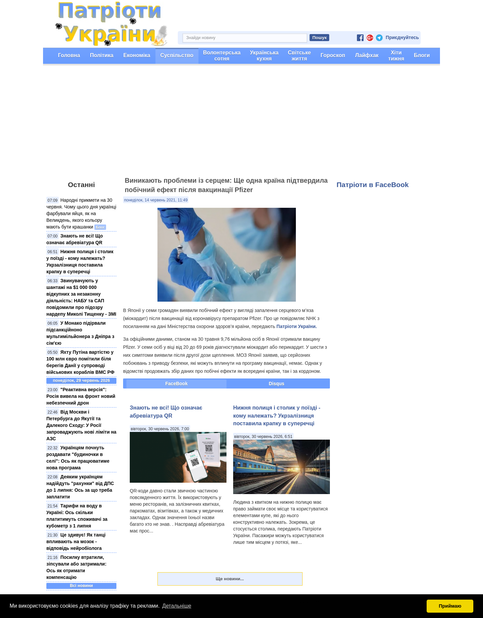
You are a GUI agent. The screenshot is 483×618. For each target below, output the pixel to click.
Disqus (277, 383)
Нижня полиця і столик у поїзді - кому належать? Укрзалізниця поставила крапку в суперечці (276, 415)
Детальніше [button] (176, 606)
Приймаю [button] (450, 606)
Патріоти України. (297, 326)
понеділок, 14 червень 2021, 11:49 (155, 200)
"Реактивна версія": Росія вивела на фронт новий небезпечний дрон (80, 396)
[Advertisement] (241, 124)
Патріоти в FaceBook (373, 184)
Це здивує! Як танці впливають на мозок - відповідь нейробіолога (75, 541)
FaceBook (176, 383)
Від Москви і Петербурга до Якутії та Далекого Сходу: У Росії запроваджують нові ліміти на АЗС (81, 425)
